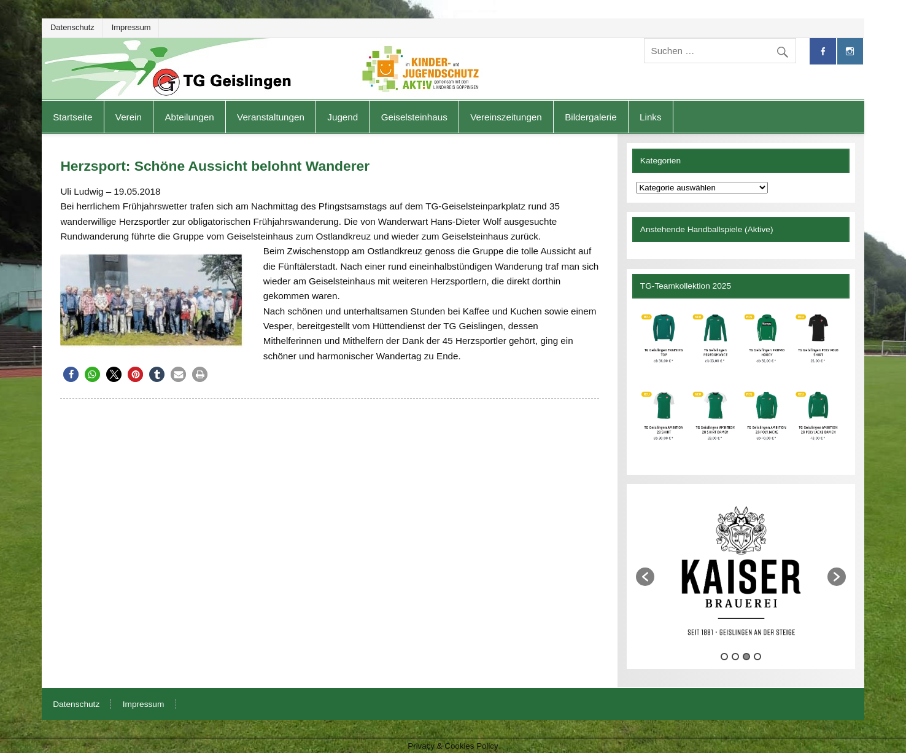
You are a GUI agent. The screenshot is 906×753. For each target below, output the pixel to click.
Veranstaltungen (270, 117)
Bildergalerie (590, 117)
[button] (71, 374)
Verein (128, 117)
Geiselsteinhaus (414, 117)
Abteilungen (189, 117)
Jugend (342, 117)
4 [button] (757, 656)
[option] (740, 570)
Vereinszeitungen (506, 117)
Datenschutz (72, 27)
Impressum (131, 27)
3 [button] (746, 656)
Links (650, 117)
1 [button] (724, 656)
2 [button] (735, 656)
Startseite (72, 117)
